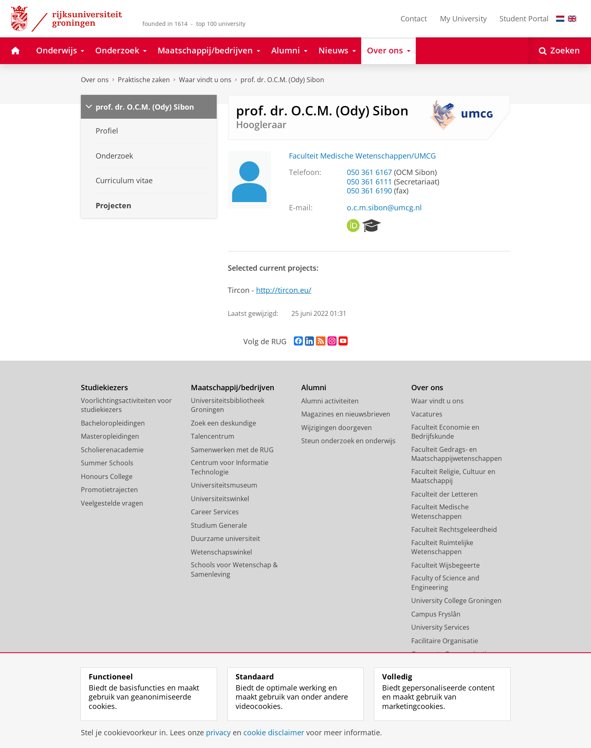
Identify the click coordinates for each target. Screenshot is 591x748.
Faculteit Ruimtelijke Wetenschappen (442, 547)
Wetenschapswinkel (221, 552)
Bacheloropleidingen (113, 423)
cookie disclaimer (273, 732)
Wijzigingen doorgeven (336, 427)
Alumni (313, 387)
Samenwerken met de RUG (232, 449)
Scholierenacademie (112, 449)
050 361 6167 (369, 172)
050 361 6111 (369, 181)
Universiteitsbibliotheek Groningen (227, 405)
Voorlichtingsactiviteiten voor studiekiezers (126, 405)
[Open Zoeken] (559, 50)
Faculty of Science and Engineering (445, 582)
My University (463, 18)
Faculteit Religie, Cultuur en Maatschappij (453, 476)
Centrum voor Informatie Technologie (229, 467)
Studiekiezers (104, 387)
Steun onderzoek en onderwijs (348, 440)
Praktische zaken (144, 79)
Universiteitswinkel (220, 498)
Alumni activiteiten (330, 400)
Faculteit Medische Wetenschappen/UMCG (362, 156)
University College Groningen (456, 600)
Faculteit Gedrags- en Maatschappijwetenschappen (456, 454)
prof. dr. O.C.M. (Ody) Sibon (282, 79)
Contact (414, 18)
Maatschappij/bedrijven (232, 387)
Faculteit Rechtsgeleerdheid (454, 529)
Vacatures (426, 414)
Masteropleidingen (110, 436)
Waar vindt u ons (205, 79)
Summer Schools (107, 462)
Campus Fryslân (435, 614)
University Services (440, 627)
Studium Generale (219, 525)
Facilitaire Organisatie (444, 640)
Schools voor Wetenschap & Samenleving (234, 569)
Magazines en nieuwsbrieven (345, 414)
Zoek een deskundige (223, 423)
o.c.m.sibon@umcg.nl (384, 207)
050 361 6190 (369, 191)
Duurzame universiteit (225, 538)
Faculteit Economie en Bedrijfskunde (445, 432)
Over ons (95, 79)
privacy (218, 732)
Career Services (215, 511)
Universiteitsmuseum (224, 485)
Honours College (107, 476)
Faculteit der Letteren (444, 494)
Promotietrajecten (109, 489)
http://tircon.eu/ (284, 290)
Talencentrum (212, 436)
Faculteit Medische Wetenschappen (440, 511)
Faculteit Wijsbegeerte (445, 565)
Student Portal (524, 18)
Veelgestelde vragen (112, 503)
